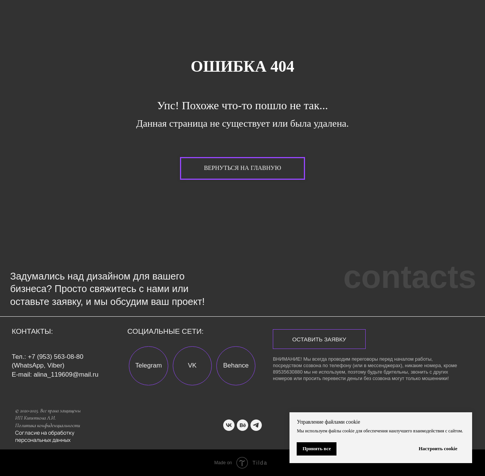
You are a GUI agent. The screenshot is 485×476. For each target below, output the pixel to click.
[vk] (229, 425)
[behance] (242, 425)
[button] (319, 339)
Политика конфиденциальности (47, 425)
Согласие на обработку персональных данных (44, 436)
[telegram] (256, 425)
